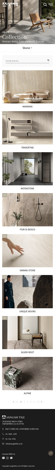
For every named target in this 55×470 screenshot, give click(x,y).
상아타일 (10, 4)
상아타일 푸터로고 (13, 417)
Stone (26, 48)
